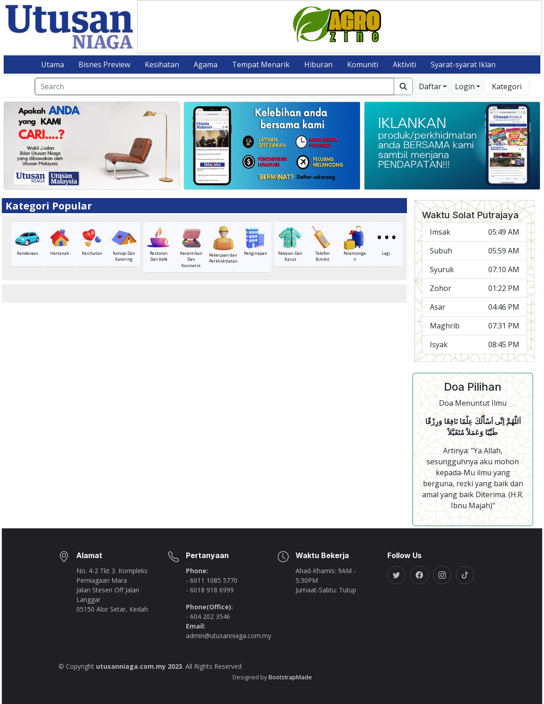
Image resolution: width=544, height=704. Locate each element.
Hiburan (318, 64)
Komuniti (362, 64)
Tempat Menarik (261, 64)
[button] (432, 86)
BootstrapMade (290, 677)
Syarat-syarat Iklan (463, 64)
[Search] (214, 86)
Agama (205, 64)
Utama (52, 64)
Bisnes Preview (104, 64)
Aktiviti (404, 64)
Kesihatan (162, 64)
